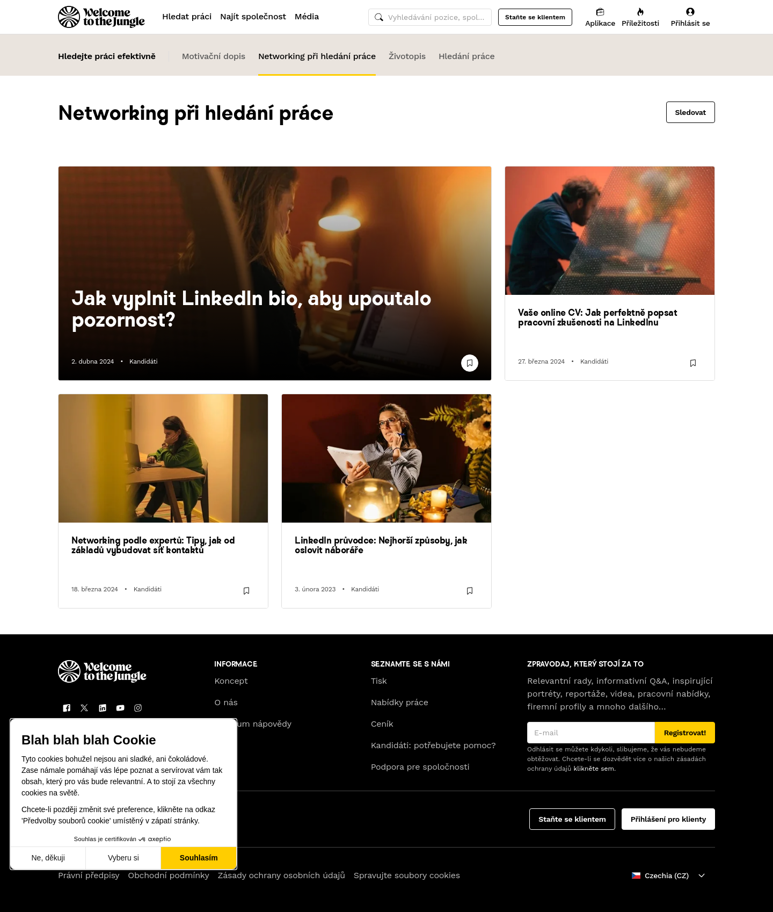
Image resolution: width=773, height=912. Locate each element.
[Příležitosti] (640, 17)
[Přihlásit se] (690, 17)
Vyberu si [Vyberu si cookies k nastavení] (123, 857)
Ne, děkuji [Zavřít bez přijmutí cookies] (47, 857)
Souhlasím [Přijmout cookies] (199, 857)
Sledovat (690, 112)
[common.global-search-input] (430, 17)
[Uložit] (469, 363)
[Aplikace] (600, 17)
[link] (274, 308)
